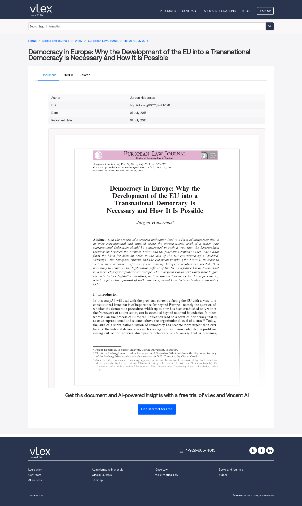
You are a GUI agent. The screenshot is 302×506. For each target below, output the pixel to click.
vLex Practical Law (166, 474)
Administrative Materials (107, 469)
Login (246, 11)
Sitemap (97, 480)
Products (168, 11)
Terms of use (35, 495)
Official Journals (102, 474)
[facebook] (261, 450)
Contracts (34, 474)
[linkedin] (270, 450)
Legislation (35, 469)
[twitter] (253, 450)
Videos (223, 474)
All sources (35, 480)
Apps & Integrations (220, 11)
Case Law (161, 469)
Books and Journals (231, 469)
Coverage (190, 11)
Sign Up (265, 10)
